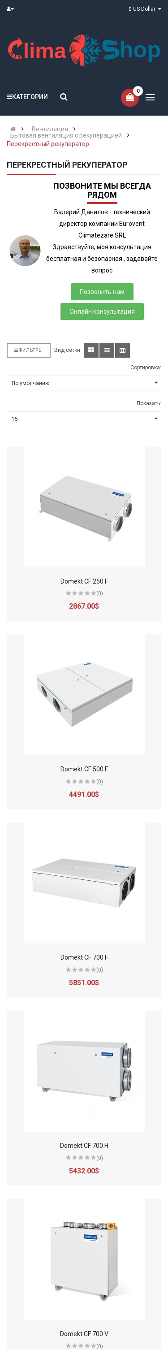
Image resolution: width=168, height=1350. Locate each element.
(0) (99, 593)
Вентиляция (50, 129)
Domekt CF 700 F (84, 957)
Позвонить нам (102, 291)
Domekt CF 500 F (84, 769)
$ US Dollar (145, 9)
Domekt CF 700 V (84, 1333)
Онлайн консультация (102, 311)
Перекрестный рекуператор (48, 144)
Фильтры (28, 350)
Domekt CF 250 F (84, 581)
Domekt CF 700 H (84, 1145)
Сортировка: (145, 367)
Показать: (149, 403)
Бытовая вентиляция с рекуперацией (66, 135)
